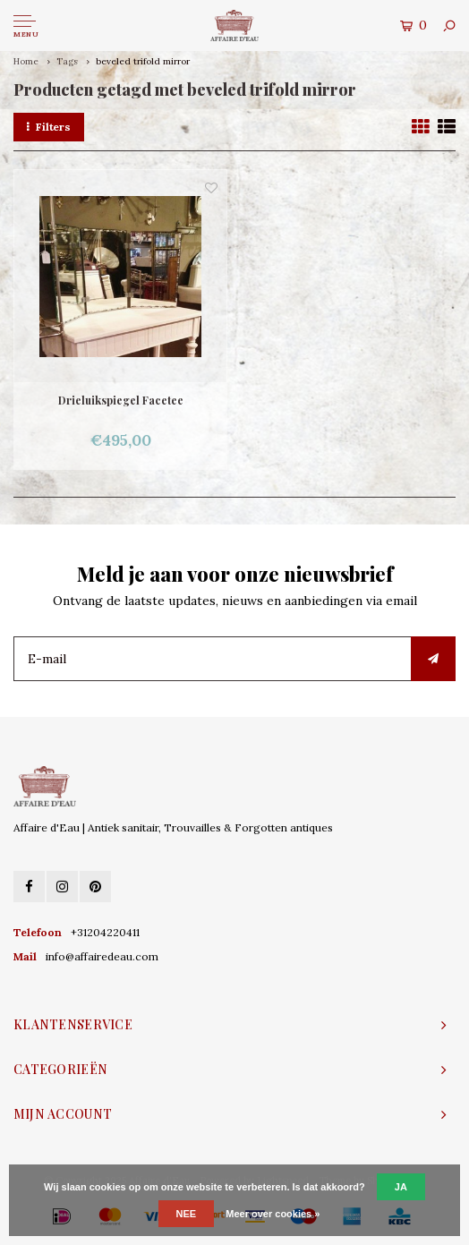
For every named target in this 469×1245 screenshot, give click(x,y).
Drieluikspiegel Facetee (120, 400)
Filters (49, 126)
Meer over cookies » (273, 1213)
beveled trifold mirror (143, 61)
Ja (401, 1186)
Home (25, 61)
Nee (186, 1213)
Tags (67, 61)
